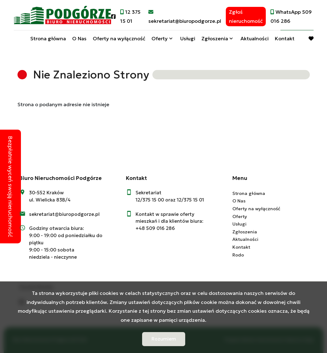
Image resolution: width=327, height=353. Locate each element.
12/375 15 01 (190, 200)
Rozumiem (163, 339)
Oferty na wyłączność (119, 38)
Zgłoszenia (214, 38)
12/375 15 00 (150, 200)
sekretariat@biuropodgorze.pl (64, 214)
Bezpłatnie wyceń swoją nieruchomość (10, 186)
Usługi (187, 38)
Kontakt (285, 38)
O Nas (79, 38)
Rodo (238, 255)
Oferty (159, 38)
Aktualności (254, 38)
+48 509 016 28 (154, 228)
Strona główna (48, 38)
